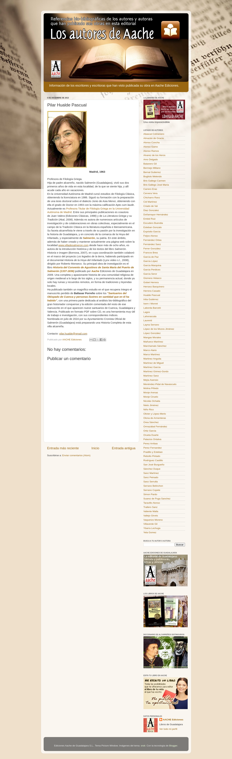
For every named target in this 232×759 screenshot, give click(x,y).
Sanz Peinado (150, 477)
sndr (143, 745)
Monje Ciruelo (150, 396)
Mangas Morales (152, 337)
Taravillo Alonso (151, 503)
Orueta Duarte (151, 435)
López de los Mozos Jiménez (158, 329)
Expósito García (151, 231)
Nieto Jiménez (151, 405)
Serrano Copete (151, 490)
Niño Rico (148, 409)
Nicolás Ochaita (151, 401)
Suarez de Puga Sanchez (157, 498)
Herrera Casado (151, 291)
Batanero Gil (150, 163)
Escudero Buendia (153, 223)
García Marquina (152, 265)
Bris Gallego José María (156, 184)
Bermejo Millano (152, 168)
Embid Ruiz (149, 218)
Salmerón (89, 238)
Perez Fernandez (152, 447)
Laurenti (147, 320)
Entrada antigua (123, 448)
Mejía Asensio (150, 380)
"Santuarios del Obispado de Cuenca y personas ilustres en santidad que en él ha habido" (88, 297)
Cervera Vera (150, 193)
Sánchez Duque (151, 469)
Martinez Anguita (152, 358)
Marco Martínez (151, 354)
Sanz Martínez (151, 473)
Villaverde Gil (150, 524)
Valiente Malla (150, 511)
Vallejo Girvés (150, 515)
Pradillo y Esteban (153, 452)
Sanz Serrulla (150, 481)
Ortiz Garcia (149, 430)
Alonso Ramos (151, 151)
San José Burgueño (154, 464)
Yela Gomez (149, 532)
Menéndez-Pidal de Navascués (160, 384)
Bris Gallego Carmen (154, 180)
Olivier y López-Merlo (154, 413)
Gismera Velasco (152, 278)
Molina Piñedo (151, 388)
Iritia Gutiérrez (150, 299)
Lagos (146, 312)
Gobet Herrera (151, 282)
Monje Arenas (150, 392)
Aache (96, 271)
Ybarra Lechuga (151, 528)
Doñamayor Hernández (155, 214)
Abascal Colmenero (153, 134)
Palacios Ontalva (152, 439)
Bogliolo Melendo (152, 176)
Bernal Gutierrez (152, 172)
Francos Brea (150, 252)
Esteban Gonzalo (152, 227)
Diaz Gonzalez (151, 210)
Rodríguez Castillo (153, 460)
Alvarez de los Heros (154, 155)
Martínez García (152, 367)
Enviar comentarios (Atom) (76, 455)
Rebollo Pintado (151, 456)
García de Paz (151, 257)
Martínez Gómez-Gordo (156, 371)
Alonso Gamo (150, 146)
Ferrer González (152, 248)
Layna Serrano (151, 324)
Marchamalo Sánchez (155, 346)
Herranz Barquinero (153, 286)
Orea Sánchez (151, 422)
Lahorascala (150, 316)
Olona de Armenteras (154, 418)
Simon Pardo (150, 494)
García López (150, 261)
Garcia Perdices (151, 269)
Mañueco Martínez (153, 341)
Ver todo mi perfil (168, 729)
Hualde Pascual (151, 295)
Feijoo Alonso (150, 235)
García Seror (150, 274)
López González (152, 333)
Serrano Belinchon (153, 486)
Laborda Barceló (152, 308)
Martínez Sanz (151, 375)
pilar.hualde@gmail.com (73, 333)
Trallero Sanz (150, 507)
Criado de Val (150, 206)
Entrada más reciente (63, 448)
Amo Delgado (150, 159)
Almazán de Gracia (153, 138)
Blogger (173, 745)
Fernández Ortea (152, 240)
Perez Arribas (150, 443)
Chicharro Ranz (151, 197)
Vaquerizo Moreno (153, 520)
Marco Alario (150, 350)
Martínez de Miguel (153, 363)
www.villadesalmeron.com (73, 245)
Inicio (95, 448)
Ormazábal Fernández (155, 426)
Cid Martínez (150, 201)
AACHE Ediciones (173, 719)
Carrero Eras (150, 189)
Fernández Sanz (152, 244)
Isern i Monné (150, 303)
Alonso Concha (151, 142)
